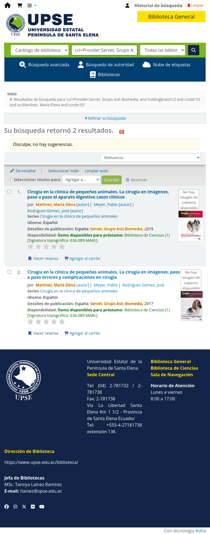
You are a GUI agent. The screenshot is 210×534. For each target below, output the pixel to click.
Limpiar (195, 5)
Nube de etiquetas (171, 65)
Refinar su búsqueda (107, 118)
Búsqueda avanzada (48, 65)
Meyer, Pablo (112, 204)
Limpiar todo (96, 170)
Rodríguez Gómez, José (55, 210)
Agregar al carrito (82, 258)
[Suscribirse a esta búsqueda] (121, 131)
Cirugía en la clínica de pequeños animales (79, 216)
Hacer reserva (43, 258)
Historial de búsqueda (158, 5)
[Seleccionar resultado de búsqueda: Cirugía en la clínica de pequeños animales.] (9, 191)
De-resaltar (23, 170)
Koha (201, 531)
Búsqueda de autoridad (110, 65)
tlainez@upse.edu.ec (33, 491)
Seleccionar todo (63, 170)
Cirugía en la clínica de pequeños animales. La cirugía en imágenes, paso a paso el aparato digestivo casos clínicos (98, 194)
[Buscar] (193, 50)
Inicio (12, 93)
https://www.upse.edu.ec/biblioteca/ (41, 462)
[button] (19, 5)
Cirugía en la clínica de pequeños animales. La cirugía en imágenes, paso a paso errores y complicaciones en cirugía (103, 274)
